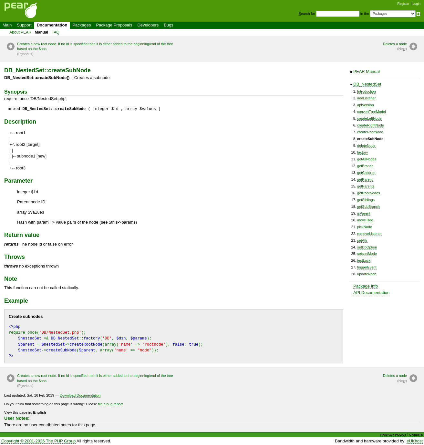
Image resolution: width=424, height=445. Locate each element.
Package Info (365, 286)
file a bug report (110, 404)
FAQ (55, 32)
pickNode (364, 227)
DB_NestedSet (367, 84)
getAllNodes (367, 159)
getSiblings (366, 200)
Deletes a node (395, 47)
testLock (363, 260)
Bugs (168, 25)
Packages (81, 25)
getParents (365, 186)
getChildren (366, 173)
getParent (365, 179)
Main (7, 25)
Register (403, 3)
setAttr (362, 240)
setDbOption (367, 247)
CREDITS (416, 434)
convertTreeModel (371, 112)
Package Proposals (114, 25)
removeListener (369, 234)
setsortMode (367, 254)
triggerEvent (367, 267)
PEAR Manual (366, 71)
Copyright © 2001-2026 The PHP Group (38, 441)
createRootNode (370, 132)
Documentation (52, 25)
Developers (148, 25)
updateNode (367, 274)
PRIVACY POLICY (393, 434)
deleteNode (366, 145)
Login (416, 3)
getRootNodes (368, 193)
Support (24, 25)
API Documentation (371, 292)
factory (362, 152)
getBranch (365, 166)
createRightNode (370, 125)
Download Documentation (80, 395)
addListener (366, 98)
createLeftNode (369, 118)
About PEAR (20, 32)
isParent (363, 213)
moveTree (365, 220)
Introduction (366, 91)
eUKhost (415, 441)
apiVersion (365, 105)
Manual (41, 32)
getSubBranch (368, 206)
